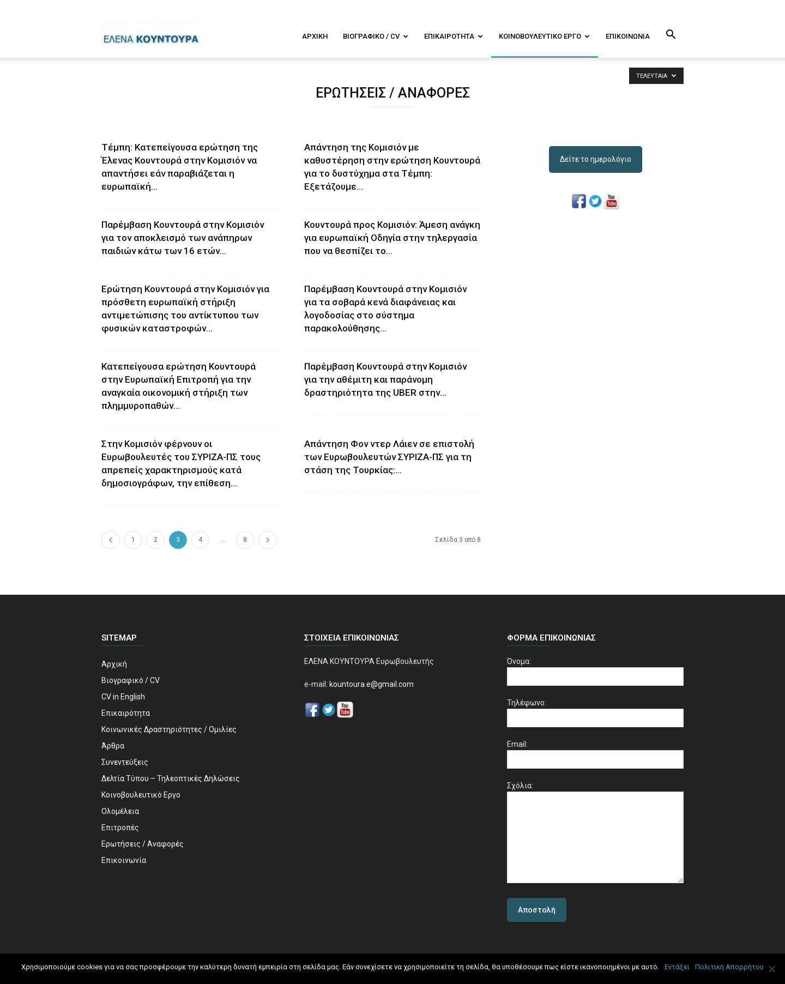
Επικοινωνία (628, 36)
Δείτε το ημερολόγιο (595, 159)
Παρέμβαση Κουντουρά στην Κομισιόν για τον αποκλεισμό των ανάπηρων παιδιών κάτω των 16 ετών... (182, 237)
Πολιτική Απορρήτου (729, 967)
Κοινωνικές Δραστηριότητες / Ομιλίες (169, 729)
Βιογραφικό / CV (375, 36)
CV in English (123, 696)
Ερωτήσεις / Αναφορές (142, 844)
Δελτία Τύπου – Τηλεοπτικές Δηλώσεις (170, 778)
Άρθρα (112, 745)
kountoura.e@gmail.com (371, 684)
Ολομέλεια (120, 811)
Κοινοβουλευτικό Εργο (544, 36)
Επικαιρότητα (453, 36)
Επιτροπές (120, 827)
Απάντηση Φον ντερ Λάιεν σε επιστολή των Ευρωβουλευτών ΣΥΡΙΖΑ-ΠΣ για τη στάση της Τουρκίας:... (389, 456)
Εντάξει (677, 967)
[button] (670, 35)
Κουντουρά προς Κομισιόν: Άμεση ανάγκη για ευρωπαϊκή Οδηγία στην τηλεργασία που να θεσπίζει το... (392, 237)
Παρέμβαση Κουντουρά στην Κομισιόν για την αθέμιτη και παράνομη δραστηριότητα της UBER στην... (385, 379)
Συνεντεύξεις (124, 762)
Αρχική (315, 36)
